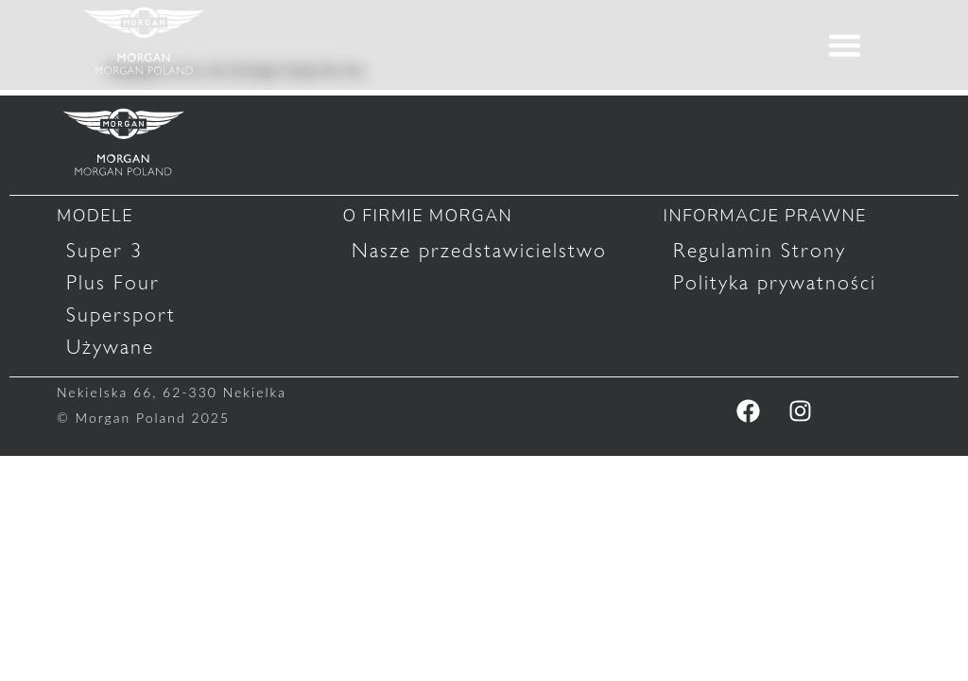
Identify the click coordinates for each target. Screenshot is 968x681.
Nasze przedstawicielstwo (479, 250)
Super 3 (104, 250)
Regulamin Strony (759, 250)
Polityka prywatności (774, 282)
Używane (110, 346)
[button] (844, 45)
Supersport (121, 314)
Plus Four (113, 282)
